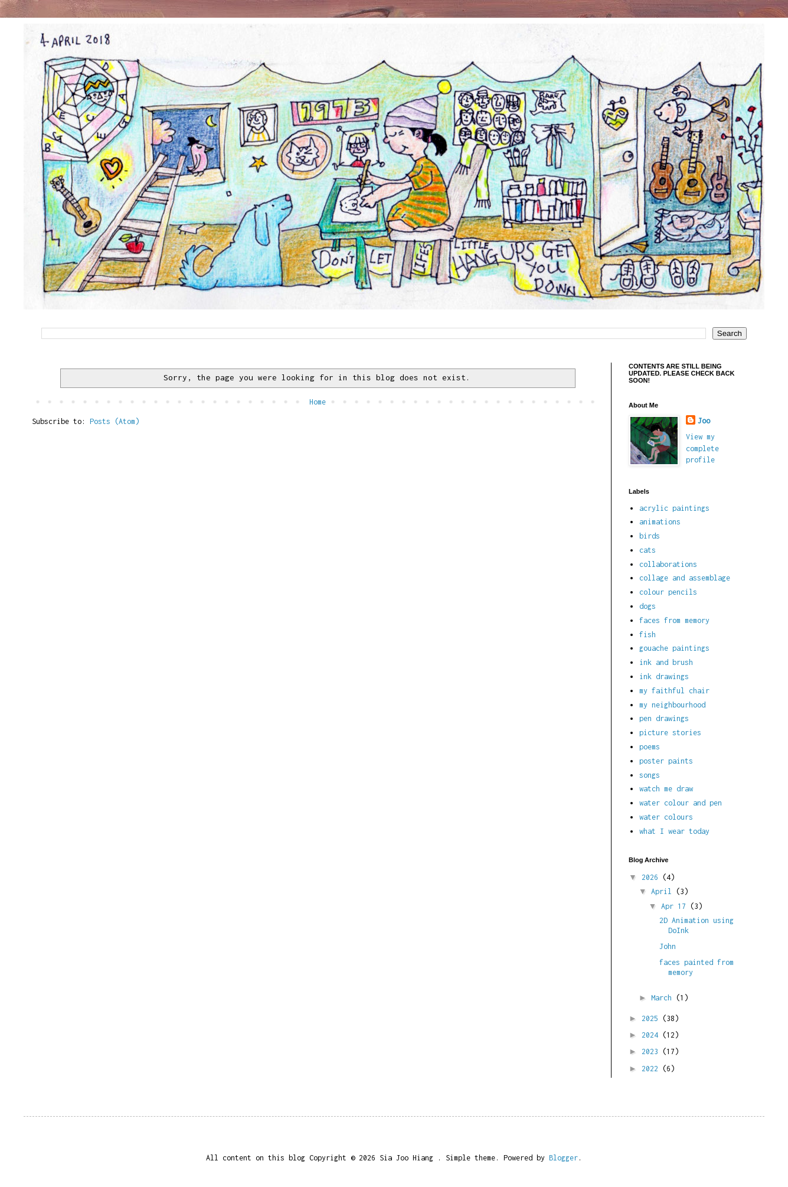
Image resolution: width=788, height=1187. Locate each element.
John (667, 946)
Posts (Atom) (114, 421)
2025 (652, 1018)
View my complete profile (702, 448)
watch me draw (666, 788)
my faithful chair (674, 690)
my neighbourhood (672, 704)
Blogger (563, 1157)
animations (660, 521)
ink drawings (664, 676)
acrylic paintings (674, 508)
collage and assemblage (684, 577)
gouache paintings (674, 648)
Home (317, 401)
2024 (652, 1035)
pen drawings (664, 718)
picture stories (670, 732)
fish (647, 634)
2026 (652, 877)
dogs (647, 606)
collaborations (668, 564)
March (663, 997)
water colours (666, 817)
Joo (704, 420)
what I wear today (674, 831)
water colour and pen (680, 802)
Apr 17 (675, 906)
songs (649, 775)
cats (647, 550)
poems (649, 746)
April (663, 891)
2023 (652, 1051)
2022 (652, 1068)
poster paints (666, 760)
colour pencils (668, 592)
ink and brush (666, 662)
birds (649, 535)
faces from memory (674, 620)
